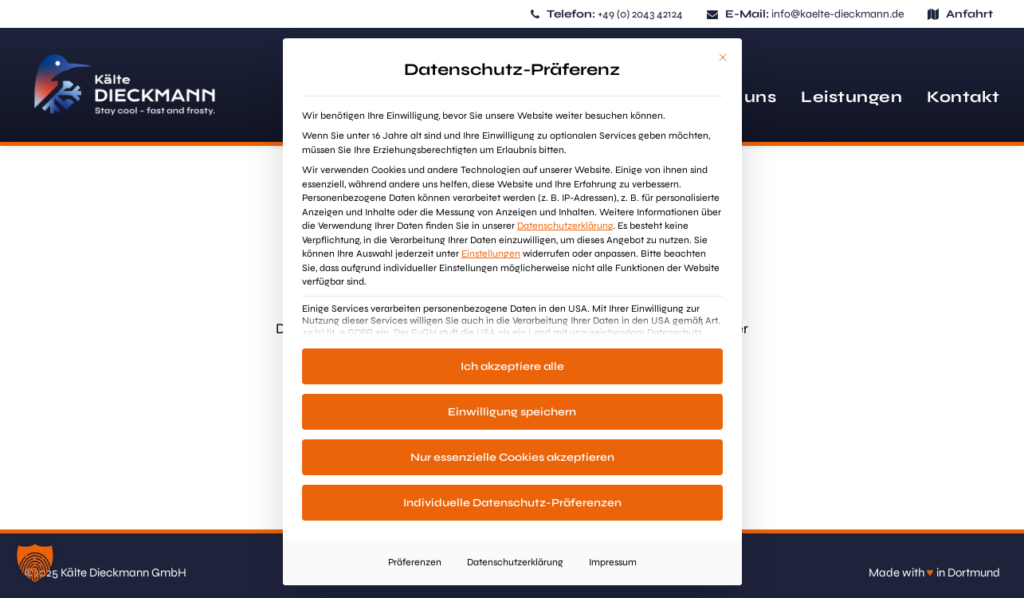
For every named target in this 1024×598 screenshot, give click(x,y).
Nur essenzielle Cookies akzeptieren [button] (512, 457)
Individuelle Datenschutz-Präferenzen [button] (512, 502)
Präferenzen (414, 562)
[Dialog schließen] (723, 57)
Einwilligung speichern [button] (512, 412)
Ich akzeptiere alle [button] (512, 366)
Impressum (613, 562)
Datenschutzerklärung (565, 225)
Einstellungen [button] (490, 253)
